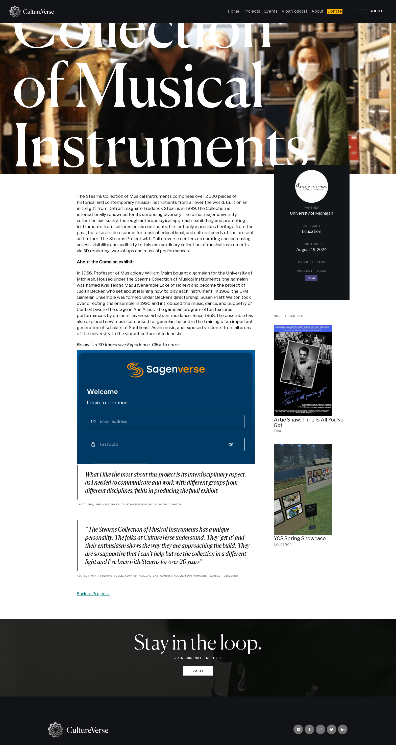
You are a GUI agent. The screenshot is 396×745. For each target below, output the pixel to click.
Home (233, 11)
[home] (29, 11)
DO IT (198, 670)
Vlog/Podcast (294, 11)
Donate (335, 11)
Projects (251, 11)
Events (271, 11)
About (317, 11)
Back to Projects (93, 593)
